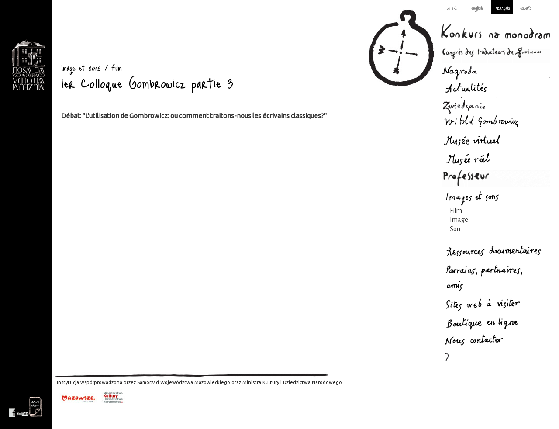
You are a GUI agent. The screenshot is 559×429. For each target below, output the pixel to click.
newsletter (35, 407)
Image (459, 219)
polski (452, 7)
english (477, 7)
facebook (12, 407)
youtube (22, 407)
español (526, 7)
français (503, 7)
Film (456, 210)
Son (455, 228)
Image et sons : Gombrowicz (28, 65)
